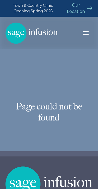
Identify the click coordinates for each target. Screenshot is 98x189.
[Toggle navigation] (86, 33)
